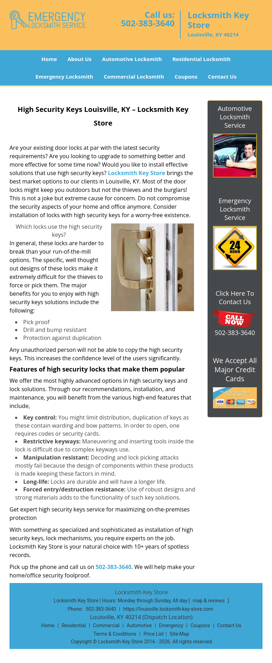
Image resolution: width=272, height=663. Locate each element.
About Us (79, 58)
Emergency (171, 625)
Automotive (139, 625)
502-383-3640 (148, 23)
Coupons (186, 76)
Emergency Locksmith (64, 76)
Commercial (106, 625)
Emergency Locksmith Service (235, 209)
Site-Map (179, 634)
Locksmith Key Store (136, 173)
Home (49, 58)
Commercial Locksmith (134, 76)
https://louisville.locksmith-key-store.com (168, 609)
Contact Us (222, 76)
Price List (153, 634)
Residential (73, 625)
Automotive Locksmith (132, 58)
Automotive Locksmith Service (235, 116)
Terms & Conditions (114, 634)
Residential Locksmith (202, 58)
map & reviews (209, 600)
